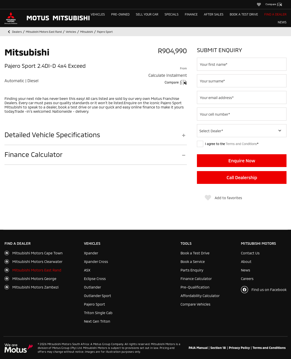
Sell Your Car (147, 14)
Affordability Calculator (200, 295)
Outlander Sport (97, 295)
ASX (87, 270)
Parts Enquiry (192, 270)
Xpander (91, 253)
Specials (172, 14)
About (246, 261)
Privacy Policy (239, 348)
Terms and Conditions (241, 144)
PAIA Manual (198, 348)
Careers (247, 278)
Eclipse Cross (95, 278)
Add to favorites (223, 198)
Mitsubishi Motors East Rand (36, 270)
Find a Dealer (275, 14)
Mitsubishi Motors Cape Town (37, 253)
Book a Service (193, 261)
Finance (191, 14)
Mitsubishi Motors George (34, 278)
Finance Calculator (196, 278)
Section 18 (218, 348)
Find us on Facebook (264, 289)
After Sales (213, 14)
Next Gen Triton (97, 321)
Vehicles (98, 14)
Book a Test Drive (244, 14)
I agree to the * (227, 144)
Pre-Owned (120, 14)
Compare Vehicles (195, 304)
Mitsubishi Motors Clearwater (37, 261)
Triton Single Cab (98, 313)
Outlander (92, 287)
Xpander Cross (96, 261)
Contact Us (250, 253)
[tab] (95, 138)
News (282, 22)
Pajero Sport (94, 304)
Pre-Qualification (195, 287)
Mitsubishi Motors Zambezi (35, 287)
